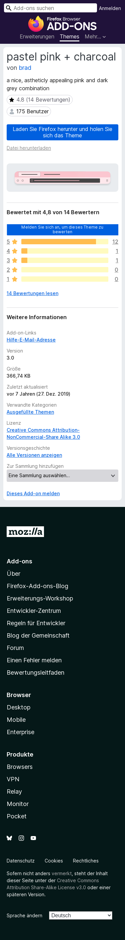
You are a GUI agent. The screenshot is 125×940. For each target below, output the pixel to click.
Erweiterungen (37, 36)
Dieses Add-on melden (33, 493)
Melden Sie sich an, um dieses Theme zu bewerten (62, 229)
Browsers (20, 766)
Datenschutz (21, 860)
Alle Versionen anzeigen (34, 455)
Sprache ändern (24, 915)
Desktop (18, 707)
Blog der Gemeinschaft (38, 635)
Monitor (18, 803)
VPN (13, 779)
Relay (14, 791)
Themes (69, 36)
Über (13, 573)
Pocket (17, 816)
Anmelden (110, 8)
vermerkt (62, 873)
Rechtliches (86, 860)
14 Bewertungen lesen (32, 293)
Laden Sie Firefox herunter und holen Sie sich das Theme (62, 132)
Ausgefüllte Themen (30, 412)
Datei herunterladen (29, 148)
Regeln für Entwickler (36, 623)
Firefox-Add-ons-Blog (37, 585)
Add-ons (19, 561)
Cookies (54, 860)
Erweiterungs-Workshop (40, 598)
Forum (15, 647)
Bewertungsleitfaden (35, 672)
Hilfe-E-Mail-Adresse (31, 340)
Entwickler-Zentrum (34, 610)
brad (25, 67)
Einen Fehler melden (34, 660)
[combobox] (50, 7)
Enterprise (20, 731)
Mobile (16, 719)
